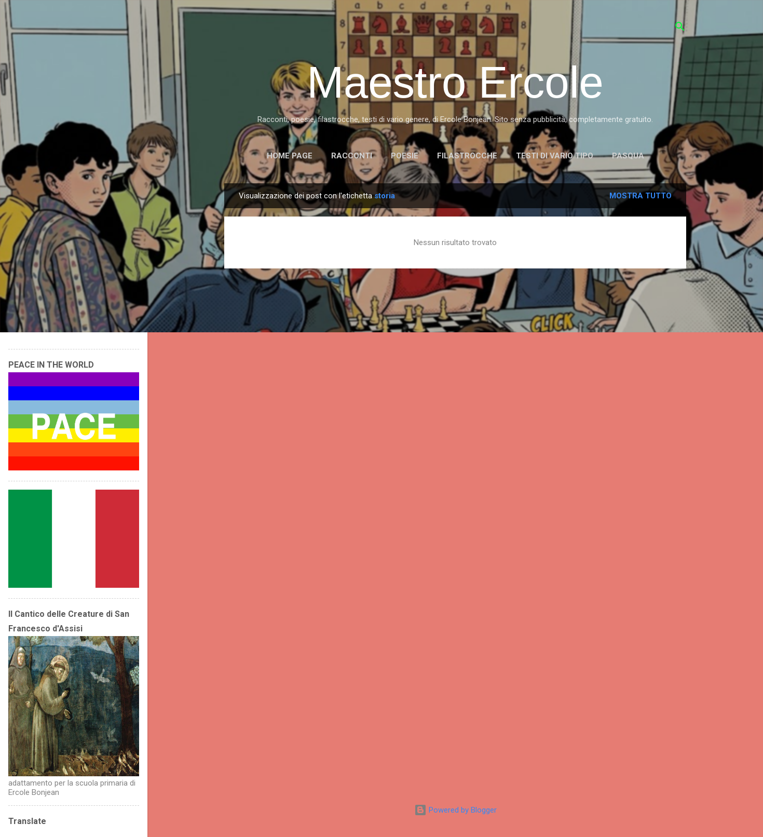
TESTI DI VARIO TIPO (554, 155)
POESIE (404, 155)
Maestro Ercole (455, 82)
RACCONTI (351, 155)
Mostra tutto (640, 195)
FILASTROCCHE (467, 155)
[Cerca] (680, 28)
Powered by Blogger (455, 810)
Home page (289, 155)
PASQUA (628, 155)
